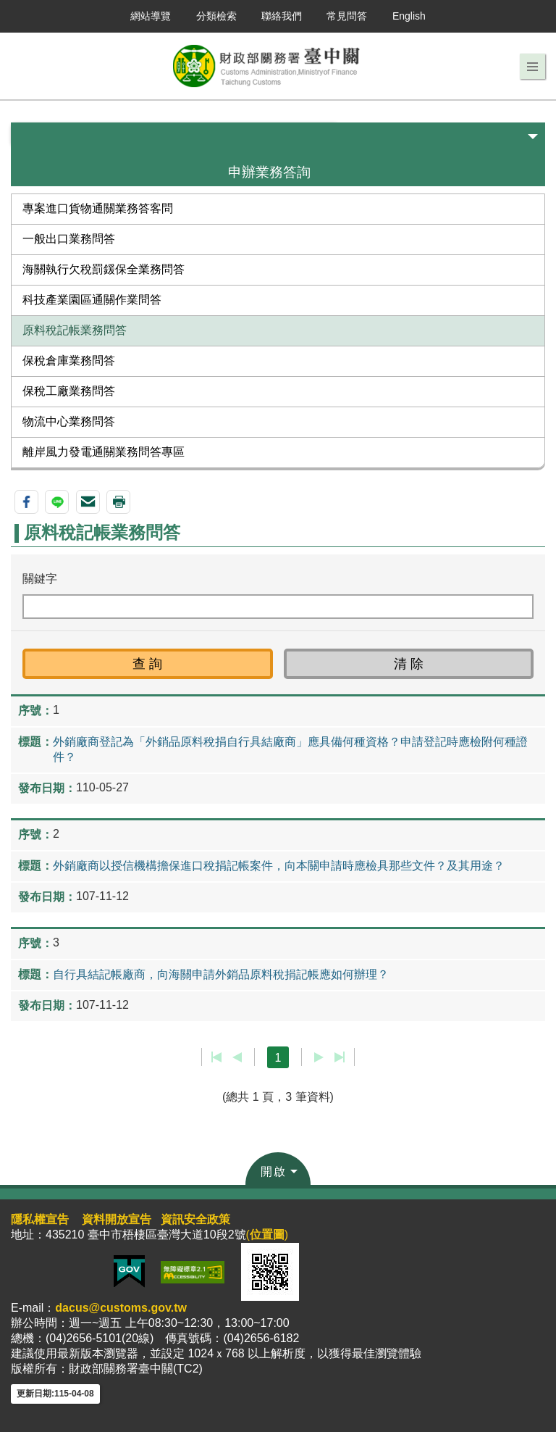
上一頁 (237, 1057)
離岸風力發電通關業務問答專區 (103, 452)
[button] (532, 66)
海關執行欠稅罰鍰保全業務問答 (103, 269)
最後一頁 (339, 1057)
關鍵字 (39, 579)
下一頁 (319, 1057)
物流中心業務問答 (68, 421)
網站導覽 (150, 16)
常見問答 (347, 16)
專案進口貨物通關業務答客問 (97, 208)
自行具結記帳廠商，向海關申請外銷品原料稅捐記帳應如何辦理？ (221, 974)
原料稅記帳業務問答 (74, 330)
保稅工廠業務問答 (68, 391)
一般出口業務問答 (68, 239)
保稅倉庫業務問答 (68, 360)
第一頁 (217, 1057)
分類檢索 (216, 16)
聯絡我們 (281, 16)
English (409, 16)
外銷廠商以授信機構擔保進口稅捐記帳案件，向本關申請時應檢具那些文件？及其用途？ (279, 865)
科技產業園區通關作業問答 (91, 300)
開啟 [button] (274, 1171)
